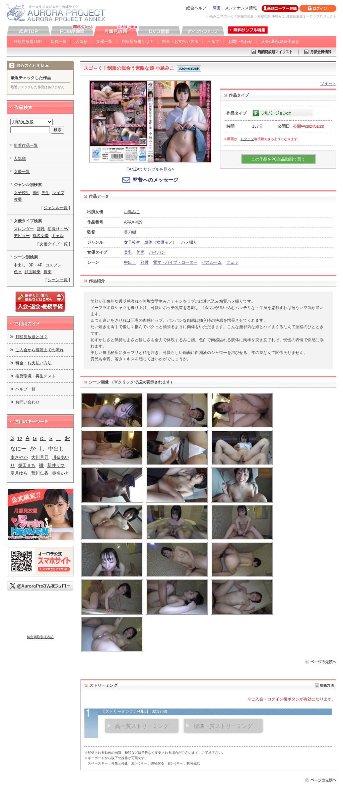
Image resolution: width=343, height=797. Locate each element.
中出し (130, 262)
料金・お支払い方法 (180, 41)
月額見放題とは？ (137, 41)
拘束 (48, 271)
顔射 (144, 262)
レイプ (58, 192)
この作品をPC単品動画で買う (278, 159)
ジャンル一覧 (56, 207)
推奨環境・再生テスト (35, 376)
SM (35, 192)
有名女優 (40, 235)
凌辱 (18, 199)
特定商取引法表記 (40, 637)
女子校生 (132, 242)
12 (19, 438)
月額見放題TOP (27, 41)
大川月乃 (40, 457)
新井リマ (56, 465)
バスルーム (212, 262)
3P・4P (35, 265)
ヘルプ (213, 41)
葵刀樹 (130, 232)
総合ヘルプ (196, 8)
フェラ (232, 262)
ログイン (247, 139)
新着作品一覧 (26, 145)
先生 (46, 192)
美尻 (140, 252)
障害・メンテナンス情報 (235, 8)
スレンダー (24, 229)
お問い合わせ (240, 41)
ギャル (58, 235)
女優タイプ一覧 (54, 244)
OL (43, 438)
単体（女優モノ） (160, 242)
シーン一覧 (58, 280)
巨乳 (41, 229)
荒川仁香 (40, 473)
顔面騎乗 (32, 271)
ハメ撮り (189, 242)
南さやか (19, 457)
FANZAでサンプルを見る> (150, 169)
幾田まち (27, 465)
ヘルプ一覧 (25, 389)
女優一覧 (104, 41)
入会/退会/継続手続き (280, 41)
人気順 (81, 41)
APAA (129, 222)
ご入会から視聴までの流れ (39, 350)
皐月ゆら (19, 473)
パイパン (157, 252)
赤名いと (60, 473)
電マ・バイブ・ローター (175, 262)
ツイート (328, 83)
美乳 (128, 252)
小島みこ (132, 211)
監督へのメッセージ (155, 180)
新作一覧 (59, 41)
